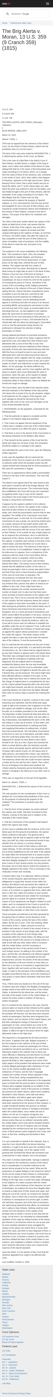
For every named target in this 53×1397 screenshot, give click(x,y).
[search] (26, 14)
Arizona (5, 1280)
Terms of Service (9, 1393)
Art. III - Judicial (9, 1368)
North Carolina (8, 1311)
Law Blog (6, 1383)
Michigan (6, 1299)
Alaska (5, 1277)
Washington (7, 1328)
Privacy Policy (25, 1393)
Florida (5, 1285)
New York (6, 1308)
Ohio (4, 1314)
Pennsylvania (8, 1319)
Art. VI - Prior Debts (10, 1376)
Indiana (5, 1294)
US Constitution (9, 1355)
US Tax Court (8, 1339)
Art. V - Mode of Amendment (14, 1373)
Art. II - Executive (9, 1365)
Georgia (5, 1288)
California (6, 1282)
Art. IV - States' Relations (13, 1370)
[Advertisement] (26, 79)
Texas (4, 1322)
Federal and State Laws (20, 23)
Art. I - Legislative (9, 1362)
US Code (6, 1351)
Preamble (6, 1359)
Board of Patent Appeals (12, 1342)
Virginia (5, 1325)
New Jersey (7, 1305)
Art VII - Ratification (10, 1379)
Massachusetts (8, 1297)
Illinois (5, 1291)
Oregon (5, 1317)
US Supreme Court (10, 1336)
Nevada (5, 1302)
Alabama (6, 1274)
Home (4, 23)
